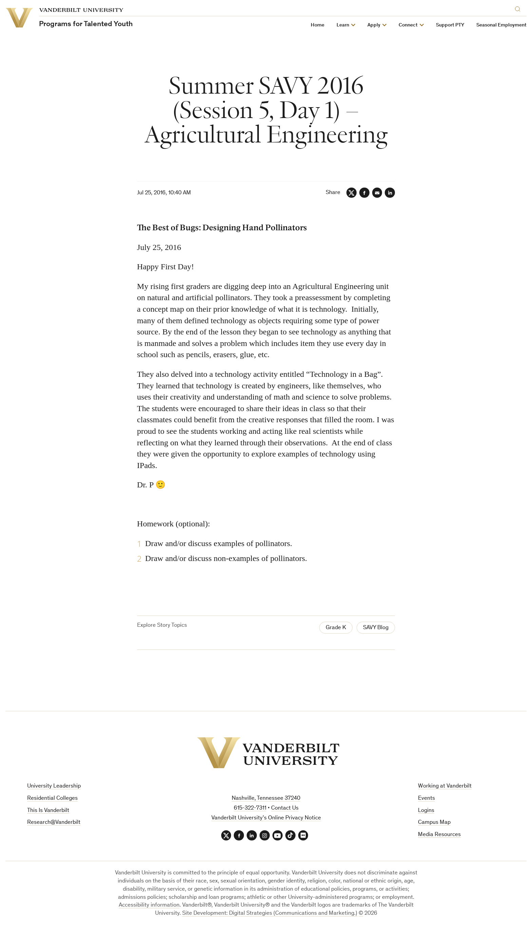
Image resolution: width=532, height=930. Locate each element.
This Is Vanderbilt (48, 811)
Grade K (336, 628)
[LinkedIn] (390, 193)
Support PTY (450, 25)
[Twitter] (351, 193)
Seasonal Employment (501, 25)
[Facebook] (364, 193)
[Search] (519, 8)
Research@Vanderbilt (53, 823)
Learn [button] (343, 25)
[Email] (377, 193)
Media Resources (439, 835)
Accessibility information (149, 906)
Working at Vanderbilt (445, 786)
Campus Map (434, 823)
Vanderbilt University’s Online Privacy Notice (266, 818)
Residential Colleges (52, 798)
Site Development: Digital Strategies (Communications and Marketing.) (269, 913)
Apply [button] (373, 25)
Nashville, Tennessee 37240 (266, 798)
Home (317, 25)
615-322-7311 (250, 808)
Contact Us (285, 808)
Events (426, 798)
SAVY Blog (375, 628)
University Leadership (54, 786)
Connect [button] (408, 25)
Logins (426, 811)
